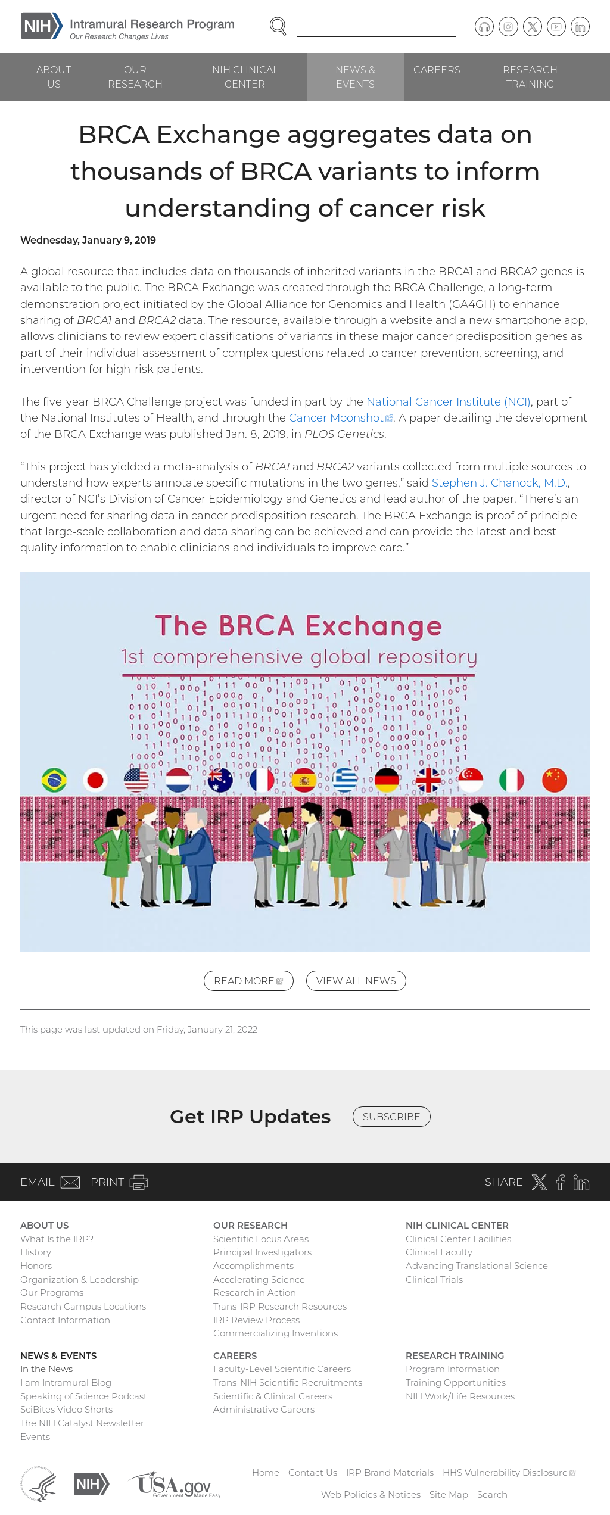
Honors (36, 1265)
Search (492, 1494)
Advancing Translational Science (477, 1265)
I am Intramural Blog (65, 1382)
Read (254, 982)
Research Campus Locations (83, 1306)
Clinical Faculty (439, 1252)
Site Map (449, 1494)
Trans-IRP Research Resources (280, 1306)
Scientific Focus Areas (261, 1239)
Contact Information (65, 1320)
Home (265, 1472)
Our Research (135, 77)
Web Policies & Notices (371, 1494)
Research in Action (254, 1292)
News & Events (355, 77)
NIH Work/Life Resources (460, 1396)
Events (35, 1436)
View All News (356, 981)
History (35, 1252)
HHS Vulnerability (509, 1472)
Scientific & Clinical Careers (272, 1396)
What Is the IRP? (57, 1239)
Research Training (530, 77)
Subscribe (392, 1117)
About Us (53, 77)
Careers (436, 70)
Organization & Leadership (79, 1279)
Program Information (453, 1368)
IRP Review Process (256, 1320)
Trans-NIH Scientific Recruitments (287, 1382)
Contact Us (312, 1472)
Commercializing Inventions (275, 1333)
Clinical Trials (434, 1279)
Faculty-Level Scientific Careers (282, 1368)
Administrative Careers (264, 1409)
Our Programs (51, 1292)
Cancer (341, 418)
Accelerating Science (259, 1279)
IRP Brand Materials (390, 1472)
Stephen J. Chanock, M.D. (500, 483)
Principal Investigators (262, 1252)
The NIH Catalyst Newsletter (82, 1423)
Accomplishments (253, 1265)
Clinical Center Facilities (458, 1239)
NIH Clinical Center (245, 77)
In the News (46, 1368)
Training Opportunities (456, 1382)
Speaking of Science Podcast (83, 1396)
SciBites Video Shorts (66, 1409)
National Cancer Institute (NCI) (448, 402)
